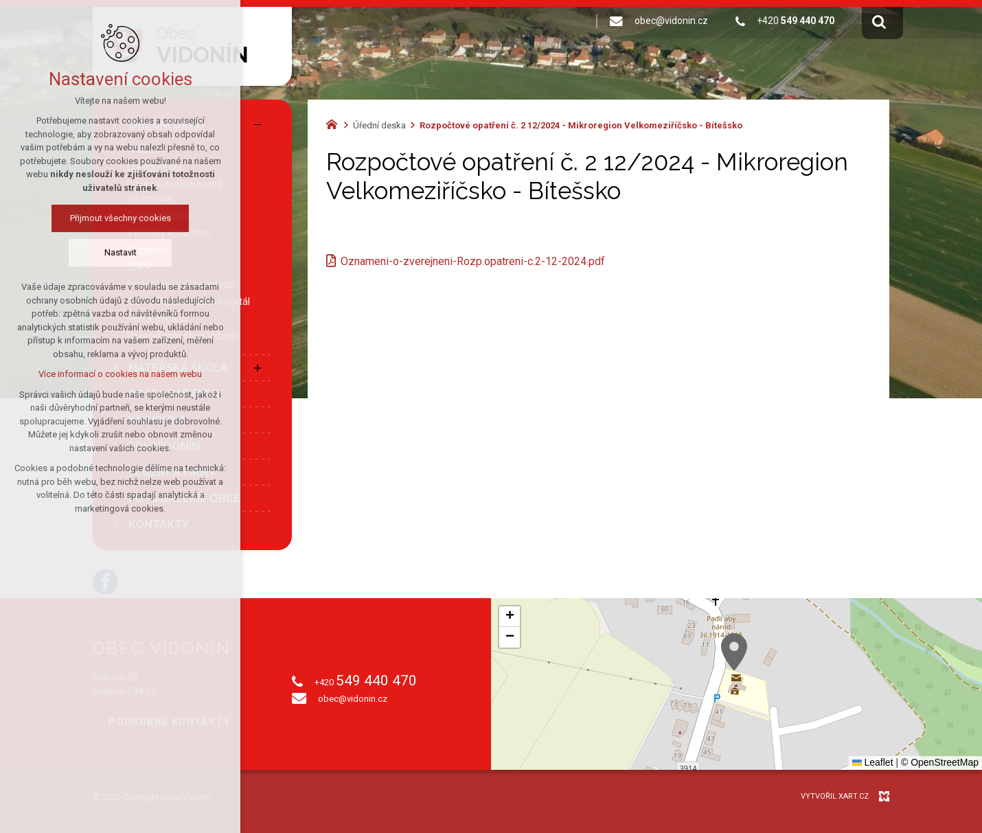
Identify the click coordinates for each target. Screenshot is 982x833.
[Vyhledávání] (879, 21)
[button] (734, 652)
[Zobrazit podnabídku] (257, 368)
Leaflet (872, 762)
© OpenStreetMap (940, 762)
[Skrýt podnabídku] (257, 125)
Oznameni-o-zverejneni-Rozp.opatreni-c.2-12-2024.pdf (473, 261)
